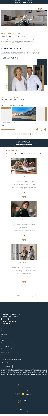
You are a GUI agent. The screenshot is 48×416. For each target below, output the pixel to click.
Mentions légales (21, 412)
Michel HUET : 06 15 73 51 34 (11, 316)
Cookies (38, 412)
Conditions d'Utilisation (26, 376)
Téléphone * (6, 347)
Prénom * (4, 335)
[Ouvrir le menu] (46, 5)
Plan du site (16, 412)
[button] (22, 21)
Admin (26, 412)
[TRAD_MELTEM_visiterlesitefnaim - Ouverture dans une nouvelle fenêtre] (23, 394)
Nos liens (29, 412)
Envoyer (7, 367)
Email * (3, 341)
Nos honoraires (11, 412)
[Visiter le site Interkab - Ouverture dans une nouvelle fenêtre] (29, 394)
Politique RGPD (33, 412)
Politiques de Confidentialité (17, 376)
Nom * (3, 329)
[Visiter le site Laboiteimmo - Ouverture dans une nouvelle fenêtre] (24, 409)
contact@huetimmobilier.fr (11, 319)
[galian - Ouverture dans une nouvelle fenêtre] (17, 394)
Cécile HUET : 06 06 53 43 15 (11, 315)
